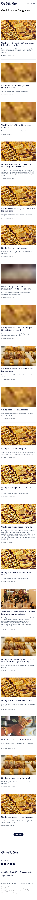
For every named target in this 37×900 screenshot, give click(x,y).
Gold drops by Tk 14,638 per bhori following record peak (17, 44)
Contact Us (14, 872)
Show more (18, 834)
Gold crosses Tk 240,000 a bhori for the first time (18, 209)
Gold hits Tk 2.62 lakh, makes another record (15, 86)
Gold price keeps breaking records (17, 817)
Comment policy (26, 872)
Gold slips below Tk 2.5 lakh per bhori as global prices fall (16, 165)
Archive (10, 876)
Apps (3, 876)
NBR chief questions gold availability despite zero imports (16, 287)
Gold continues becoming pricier (16, 778)
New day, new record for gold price (17, 739)
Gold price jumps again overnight (16, 527)
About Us (4, 872)
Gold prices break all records (14, 248)
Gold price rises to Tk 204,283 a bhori (16, 573)
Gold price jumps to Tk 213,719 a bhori (17, 488)
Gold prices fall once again (13, 448)
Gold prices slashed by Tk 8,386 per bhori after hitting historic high (18, 660)
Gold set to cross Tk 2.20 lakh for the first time (17, 369)
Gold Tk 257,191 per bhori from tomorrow (16, 126)
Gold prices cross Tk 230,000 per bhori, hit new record (16, 328)
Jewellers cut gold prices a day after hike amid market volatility (18, 612)
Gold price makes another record (16, 700)
